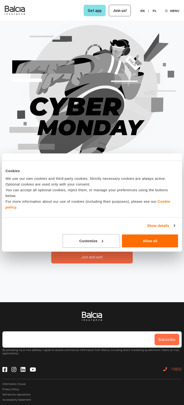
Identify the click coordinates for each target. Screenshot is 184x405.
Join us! (120, 10)
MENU (172, 11)
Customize (91, 241)
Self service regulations (16, 394)
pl (154, 11)
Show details (158, 226)
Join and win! (92, 257)
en (142, 11)
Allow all (150, 241)
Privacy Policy (10, 389)
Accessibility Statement (16, 399)
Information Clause (14, 384)
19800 (172, 369)
